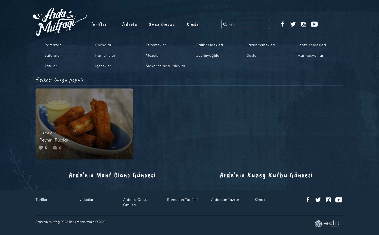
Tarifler (99, 24)
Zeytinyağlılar (208, 55)
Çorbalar (103, 45)
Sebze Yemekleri (311, 45)
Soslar (252, 55)
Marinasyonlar (310, 55)
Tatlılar (51, 66)
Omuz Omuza (162, 24)
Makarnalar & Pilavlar (166, 66)
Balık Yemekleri (209, 45)
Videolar (130, 24)
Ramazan (53, 45)
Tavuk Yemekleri (261, 45)
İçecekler (103, 66)
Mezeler (153, 55)
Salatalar (53, 55)
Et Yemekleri (156, 45)
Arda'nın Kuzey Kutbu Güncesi (266, 174)
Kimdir (194, 24)
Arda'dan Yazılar (225, 199)
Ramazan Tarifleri (182, 199)
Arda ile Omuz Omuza (135, 202)
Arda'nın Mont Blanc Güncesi (112, 174)
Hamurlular (105, 55)
